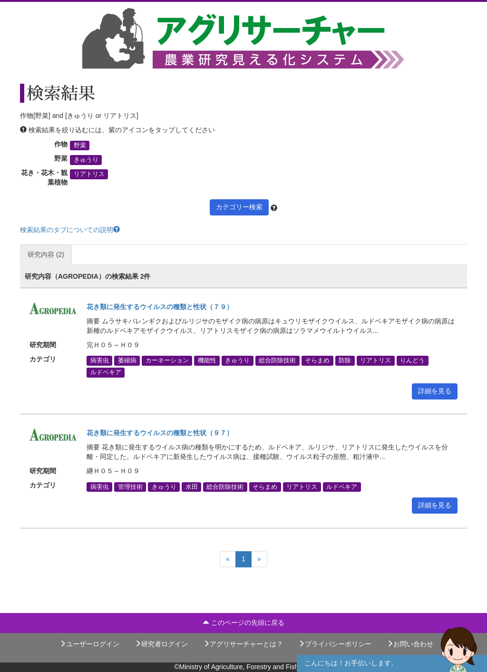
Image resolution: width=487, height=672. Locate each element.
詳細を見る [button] (434, 391)
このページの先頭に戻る (243, 622)
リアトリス (89, 174)
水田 (191, 486)
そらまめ (317, 360)
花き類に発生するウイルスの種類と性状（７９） (160, 307)
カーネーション (167, 360)
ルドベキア (105, 372)
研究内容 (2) (46, 254)
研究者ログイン (161, 644)
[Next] (259, 559)
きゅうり (86, 159)
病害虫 (99, 360)
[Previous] (228, 559)
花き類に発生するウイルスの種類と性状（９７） (160, 433)
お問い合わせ (410, 644)
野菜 (80, 145)
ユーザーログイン (89, 644)
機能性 (207, 360)
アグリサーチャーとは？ (243, 644)
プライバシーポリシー (334, 644)
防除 (345, 360)
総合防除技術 (277, 360)
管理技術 (130, 486)
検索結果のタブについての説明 (70, 230)
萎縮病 (127, 360)
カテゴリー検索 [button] (239, 207)
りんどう (412, 360)
